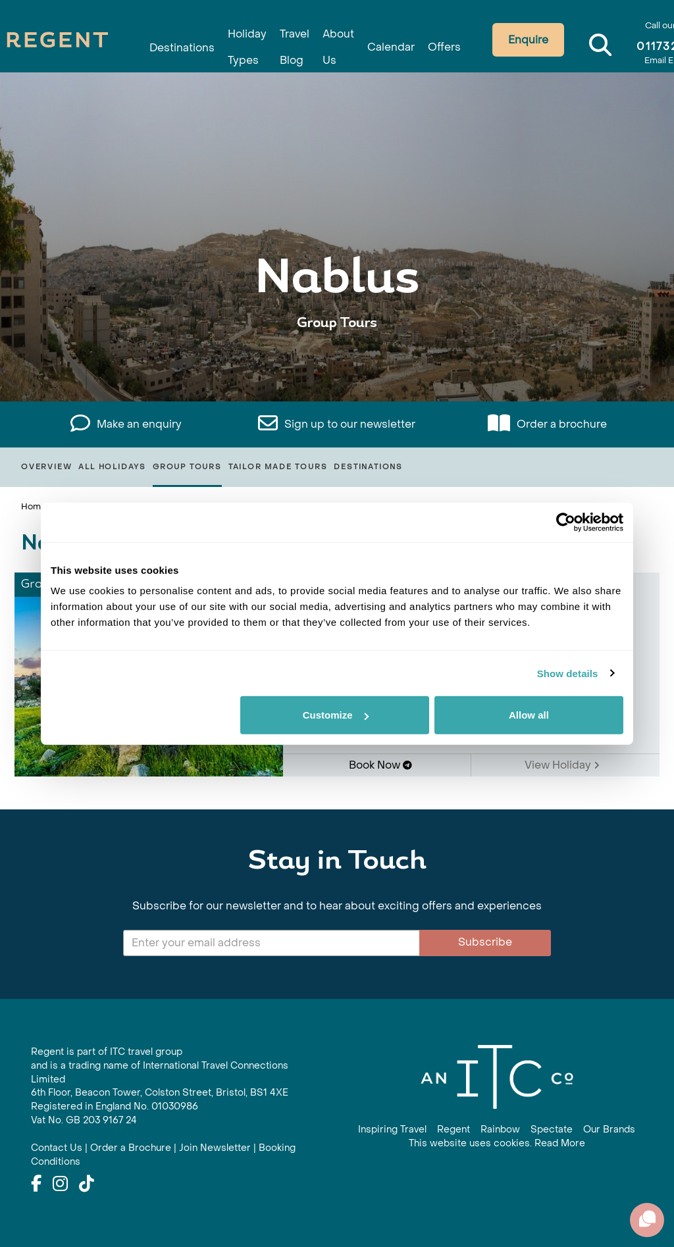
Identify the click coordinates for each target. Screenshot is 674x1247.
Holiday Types (250, 34)
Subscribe (485, 942)
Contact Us (56, 1148)
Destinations (191, 41)
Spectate (552, 1129)
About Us (328, 34)
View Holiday (562, 765)
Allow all (529, 715)
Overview (46, 467)
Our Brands (609, 1129)
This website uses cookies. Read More (497, 1143)
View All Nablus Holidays (337, 363)
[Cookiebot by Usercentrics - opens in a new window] (565, 522)
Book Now (380, 765)
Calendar (374, 41)
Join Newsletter (215, 1148)
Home (33, 506)
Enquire (505, 40)
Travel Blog (291, 34)
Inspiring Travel (392, 1129)
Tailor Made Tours (278, 467)
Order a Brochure (130, 1148)
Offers (421, 41)
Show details (567, 672)
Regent (453, 1129)
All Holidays (112, 467)
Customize (336, 715)
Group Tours (187, 467)
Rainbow (500, 1129)
